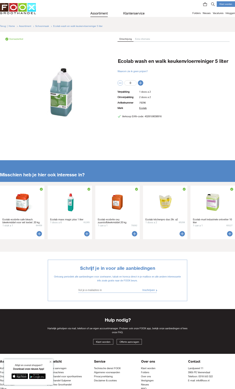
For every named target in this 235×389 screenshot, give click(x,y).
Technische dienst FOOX (107, 368)
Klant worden (225, 4)
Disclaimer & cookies (105, 380)
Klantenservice (134, 13)
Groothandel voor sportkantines (64, 376)
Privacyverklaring (103, 376)
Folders (196, 13)
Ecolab (143, 108)
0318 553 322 (205, 376)
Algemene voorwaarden (107, 372)
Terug (3, 26)
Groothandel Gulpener (59, 380)
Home (12, 26)
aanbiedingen (172, 328)
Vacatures (218, 13)
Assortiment (99, 13)
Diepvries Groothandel (59, 384)
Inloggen (230, 13)
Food (3, 372)
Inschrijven (148, 290)
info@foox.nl (202, 380)
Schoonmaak (42, 26)
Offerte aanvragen (129, 341)
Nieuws (207, 13)
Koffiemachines (55, 372)
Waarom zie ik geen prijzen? (133, 71)
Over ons (146, 376)
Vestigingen (147, 380)
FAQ (120, 332)
